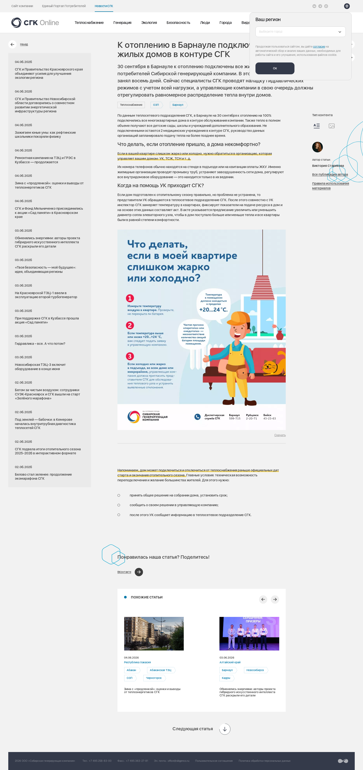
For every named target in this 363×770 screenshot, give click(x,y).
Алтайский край (230, 662)
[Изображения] (331, 125)
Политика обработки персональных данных (264, 760)
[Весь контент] (316, 126)
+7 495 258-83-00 (100, 760)
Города (226, 22)
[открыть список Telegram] (320, 6)
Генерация (122, 22)
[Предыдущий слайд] (263, 599)
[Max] (326, 6)
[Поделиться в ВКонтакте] (130, 572)
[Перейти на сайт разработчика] (343, 761)
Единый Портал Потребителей (64, 6)
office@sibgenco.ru (178, 760)
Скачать (280, 435)
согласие (319, 46)
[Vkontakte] (314, 6)
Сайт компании (22, 6)
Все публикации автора (330, 174)
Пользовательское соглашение (214, 760)
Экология (149, 22)
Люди (205, 22)
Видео (247, 22)
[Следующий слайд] (275, 599)
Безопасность (178, 22)
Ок (275, 68)
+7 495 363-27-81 (137, 760)
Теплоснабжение (89, 22)
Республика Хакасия (137, 662)
